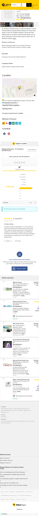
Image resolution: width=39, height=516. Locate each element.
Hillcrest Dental (17, 282)
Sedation (24, 47)
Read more (15, 318)
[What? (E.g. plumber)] (16, 5)
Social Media (6, 129)
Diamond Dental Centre (20, 301)
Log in (33, 6)
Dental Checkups (26, 45)
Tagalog (13, 66)
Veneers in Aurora (5, 463)
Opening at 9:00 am (36, 284)
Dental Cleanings (6, 45)
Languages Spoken (7, 63)
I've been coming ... (9, 224)
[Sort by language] (32, 202)
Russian (18, 66)
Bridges (14, 45)
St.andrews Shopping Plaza (7, 421)
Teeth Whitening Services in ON (21, 408)
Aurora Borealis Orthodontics (21, 339)
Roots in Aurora (4, 458)
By (17, 218)
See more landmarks (6, 423)
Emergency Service (7, 57)
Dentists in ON (27, 410)
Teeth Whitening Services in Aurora (9, 410)
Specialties (5, 53)
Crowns (18, 45)
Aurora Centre (30, 421)
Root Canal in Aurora (6, 460)
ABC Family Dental (18, 323)
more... (15, 38)
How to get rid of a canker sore (9, 483)
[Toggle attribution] (34, 95)
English (4, 66)
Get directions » (26, 18)
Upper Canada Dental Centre (21, 379)
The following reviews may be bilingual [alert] (14, 209)
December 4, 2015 (8, 220)
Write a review (32, 149)
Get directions (17, 287)
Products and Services (8, 42)
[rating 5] (20, 20)
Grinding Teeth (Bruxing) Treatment (11, 47)
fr (36, 6)
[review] (19, 230)
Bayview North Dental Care (21, 360)
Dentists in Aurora (5, 412)
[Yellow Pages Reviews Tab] (19, 168)
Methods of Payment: (9, 119)
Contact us (19, 509)
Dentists (20, 410)
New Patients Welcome (19, 57)
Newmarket (3, 416)
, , (24, 16)
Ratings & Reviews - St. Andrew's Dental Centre (13, 149)
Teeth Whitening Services (7, 408)
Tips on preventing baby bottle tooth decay (12, 472)
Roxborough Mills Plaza (20, 421)
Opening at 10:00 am (36, 325)
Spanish (8, 66)
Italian (22, 66)
